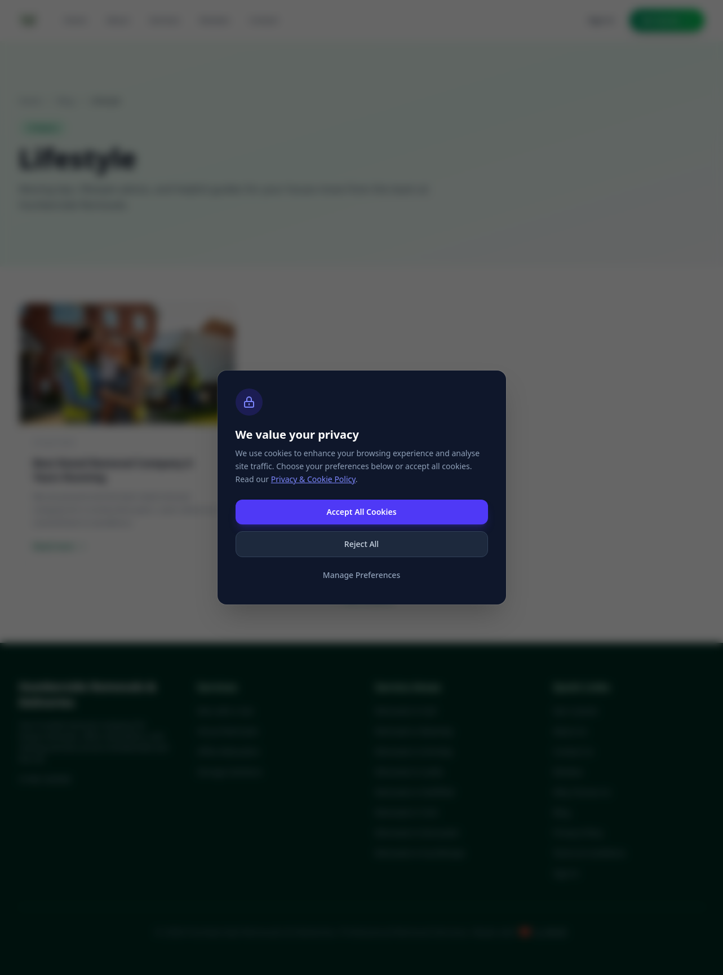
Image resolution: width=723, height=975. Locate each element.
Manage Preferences (361, 575)
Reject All (361, 544)
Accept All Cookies (361, 511)
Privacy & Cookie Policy (313, 479)
